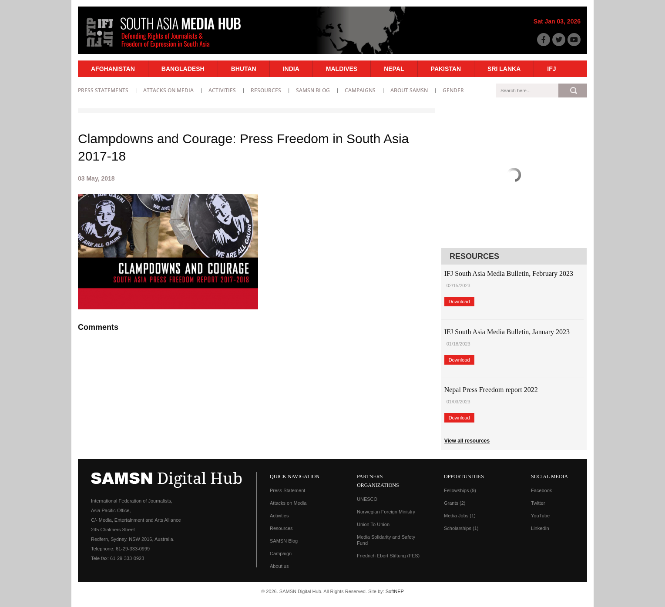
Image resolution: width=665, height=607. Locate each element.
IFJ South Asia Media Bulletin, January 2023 (507, 331)
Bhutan (243, 68)
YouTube (540, 515)
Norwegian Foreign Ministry (386, 511)
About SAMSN (409, 90)
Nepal (394, 68)
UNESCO (367, 499)
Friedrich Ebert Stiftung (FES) (388, 555)
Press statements (103, 90)
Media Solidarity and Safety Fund (386, 540)
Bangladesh (183, 68)
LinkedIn (540, 528)
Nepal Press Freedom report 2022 (491, 389)
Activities (222, 90)
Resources (266, 90)
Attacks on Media (168, 90)
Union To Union (373, 524)
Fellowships (460, 490)
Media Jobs (460, 515)
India (291, 68)
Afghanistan (113, 68)
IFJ (551, 68)
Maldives (341, 68)
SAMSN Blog (313, 90)
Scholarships (461, 528)
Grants (455, 503)
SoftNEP (395, 591)
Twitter (538, 503)
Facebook (541, 490)
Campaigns (360, 90)
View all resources (467, 441)
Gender (453, 90)
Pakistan (446, 68)
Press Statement (287, 490)
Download (459, 301)
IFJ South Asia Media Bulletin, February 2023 (508, 273)
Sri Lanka (504, 68)
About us (279, 566)
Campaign (281, 553)
